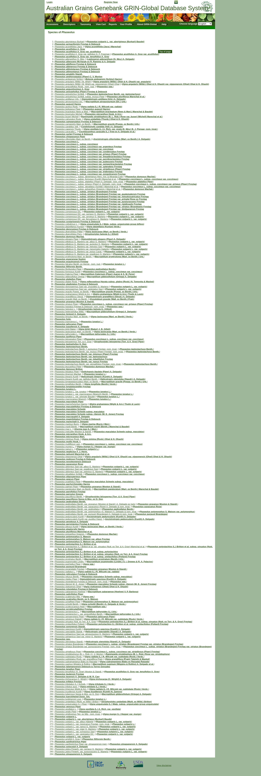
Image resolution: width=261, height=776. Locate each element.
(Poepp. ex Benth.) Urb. (116, 124)
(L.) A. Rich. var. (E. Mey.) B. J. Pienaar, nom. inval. (120, 129)
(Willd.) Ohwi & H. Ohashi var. (121, 81)
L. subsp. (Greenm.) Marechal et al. (88, 189)
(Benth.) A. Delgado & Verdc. (104, 604)
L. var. (101, 211)
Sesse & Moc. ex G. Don (79, 499)
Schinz (69, 79)
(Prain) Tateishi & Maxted (127, 659)
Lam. (68, 444)
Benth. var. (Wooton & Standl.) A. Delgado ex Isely (95, 504)
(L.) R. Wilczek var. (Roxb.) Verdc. (113, 619)
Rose (69, 464)
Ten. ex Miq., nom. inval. (77, 714)
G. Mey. (70, 59)
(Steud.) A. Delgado (110, 296)
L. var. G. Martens (76, 726)
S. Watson (73, 536)
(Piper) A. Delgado (103, 239)
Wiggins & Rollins (72, 664)
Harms (68, 104)
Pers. (68, 234)
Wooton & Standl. (74, 301)
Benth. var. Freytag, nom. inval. (88, 364)
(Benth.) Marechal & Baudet (104, 426)
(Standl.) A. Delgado (122, 379)
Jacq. (68, 46)
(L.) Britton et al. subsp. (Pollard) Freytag (95, 556)
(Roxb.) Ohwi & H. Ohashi (102, 439)
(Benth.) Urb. (104, 559)
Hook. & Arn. (103, 114)
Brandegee (151, 514)
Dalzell (68, 619)
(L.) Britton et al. (75, 544)
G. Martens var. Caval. (78, 251)
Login (49, 2)
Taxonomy (85, 24)
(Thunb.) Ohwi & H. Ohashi (106, 119)
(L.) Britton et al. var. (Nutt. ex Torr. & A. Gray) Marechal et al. (100, 546)
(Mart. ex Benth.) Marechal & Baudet (126, 489)
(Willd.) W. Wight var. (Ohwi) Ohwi (87, 84)
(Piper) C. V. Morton (78, 76)
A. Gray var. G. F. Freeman (82, 54)
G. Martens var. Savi (78, 246)
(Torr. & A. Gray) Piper (119, 341)
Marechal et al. (126, 96)
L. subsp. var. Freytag (88, 146)
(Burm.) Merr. (96, 424)
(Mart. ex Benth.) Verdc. (106, 231)
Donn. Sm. (72, 696)
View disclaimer (163, 765)
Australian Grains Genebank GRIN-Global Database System (127, 8)
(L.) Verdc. (102, 684)
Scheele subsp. (79, 411)
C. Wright (71, 679)
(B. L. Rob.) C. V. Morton (79, 654)
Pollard (69, 624)
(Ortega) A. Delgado (111, 276)
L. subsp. (76, 144)
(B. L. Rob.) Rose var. (137, 654)
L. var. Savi (75, 731)
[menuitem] (53, 24)
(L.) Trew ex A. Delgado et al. (107, 131)
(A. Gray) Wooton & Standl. (78, 671)
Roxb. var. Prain (79, 659)
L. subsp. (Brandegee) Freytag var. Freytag (100, 194)
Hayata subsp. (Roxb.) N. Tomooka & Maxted (116, 281)
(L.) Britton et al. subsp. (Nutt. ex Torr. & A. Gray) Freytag (101, 554)
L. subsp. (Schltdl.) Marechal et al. (87, 186)
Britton (69, 369)
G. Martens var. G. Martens (80, 241)
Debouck (73, 461)
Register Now (111, 2)
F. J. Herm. (71, 451)
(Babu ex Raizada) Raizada (124, 661)
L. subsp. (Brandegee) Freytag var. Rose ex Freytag (101, 199)
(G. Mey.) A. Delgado (110, 59)
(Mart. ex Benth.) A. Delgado (121, 139)
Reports (113, 24)
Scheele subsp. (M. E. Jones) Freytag (89, 414)
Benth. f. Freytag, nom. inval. (86, 349)
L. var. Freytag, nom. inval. (82, 724)
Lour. (68, 699)
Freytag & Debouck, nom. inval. (79, 306)
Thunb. (68, 129)
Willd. (69, 311)
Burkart (69, 41)
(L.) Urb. (98, 334)
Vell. (67, 126)
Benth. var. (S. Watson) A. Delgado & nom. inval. (96, 511)
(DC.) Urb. (106, 101)
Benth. (69, 266)
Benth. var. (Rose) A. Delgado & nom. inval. (92, 506)
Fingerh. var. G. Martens (79, 749)
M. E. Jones (69, 584)
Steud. (69, 296)
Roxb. (66, 106)
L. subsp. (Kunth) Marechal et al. (85, 179)
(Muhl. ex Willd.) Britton (77, 701)
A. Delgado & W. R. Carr (77, 676)
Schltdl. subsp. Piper (79, 96)
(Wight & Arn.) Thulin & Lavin (118, 294)
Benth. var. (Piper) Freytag (86, 354)
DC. (69, 101)
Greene (69, 494)
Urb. (67, 99)
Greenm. (70, 534)
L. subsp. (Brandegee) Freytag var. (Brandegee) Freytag (103, 206)
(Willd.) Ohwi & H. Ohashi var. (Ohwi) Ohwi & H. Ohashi (165, 84)
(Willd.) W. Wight (73, 81)
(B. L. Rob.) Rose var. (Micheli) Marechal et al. (121, 116)
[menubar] (107, 24)
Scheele (70, 409)
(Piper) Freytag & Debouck (81, 91)
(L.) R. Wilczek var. (101, 106)
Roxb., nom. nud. (74, 86)
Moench (70, 399)
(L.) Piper (71, 704)
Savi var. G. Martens (82, 286)
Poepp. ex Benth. (72, 291)
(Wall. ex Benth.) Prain (112, 299)
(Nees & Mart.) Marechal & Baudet (121, 111)
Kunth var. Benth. (76, 379)
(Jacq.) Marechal (102, 46)
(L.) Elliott (101, 234)
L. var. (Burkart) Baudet (115, 41)
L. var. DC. (74, 734)
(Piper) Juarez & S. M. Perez (107, 274)
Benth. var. (113, 94)
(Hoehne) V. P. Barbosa (113, 591)
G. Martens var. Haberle (82, 249)
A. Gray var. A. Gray (82, 56)
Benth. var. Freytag (84, 359)
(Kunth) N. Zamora (103, 691)
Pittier (69, 231)
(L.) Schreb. (70, 684)
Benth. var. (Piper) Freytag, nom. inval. (89, 351)
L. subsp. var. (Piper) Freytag (90, 154)
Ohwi (68, 456)
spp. (105, 86)
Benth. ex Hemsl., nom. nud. (78, 264)
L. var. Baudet (75, 396)
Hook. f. (68, 441)
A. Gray (70, 49)
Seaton (70, 259)
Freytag (71, 261)
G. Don (70, 344)
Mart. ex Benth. (73, 124)
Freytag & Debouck (77, 44)
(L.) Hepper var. (96, 446)
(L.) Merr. (85, 429)
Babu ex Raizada (76, 661)
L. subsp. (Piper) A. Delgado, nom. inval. (89, 181)
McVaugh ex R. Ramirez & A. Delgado (85, 61)
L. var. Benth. (79, 614)
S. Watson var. (166, 511)
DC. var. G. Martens (80, 214)
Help (164, 24)
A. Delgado (70, 314)
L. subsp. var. (84, 149)
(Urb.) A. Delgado (103, 99)
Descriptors (69, 24)
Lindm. (69, 561)
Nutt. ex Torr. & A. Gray (75, 621)
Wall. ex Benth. (71, 299)
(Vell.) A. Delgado (101, 126)
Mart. (70, 436)
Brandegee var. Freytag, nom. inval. (88, 646)
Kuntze (69, 226)
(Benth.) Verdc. (100, 384)
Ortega (69, 276)
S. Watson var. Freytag (82, 539)
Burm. (67, 424)
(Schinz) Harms (103, 79)
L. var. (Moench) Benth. (82, 394)
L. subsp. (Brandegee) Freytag (86, 191)
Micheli (68, 114)
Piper (68, 109)
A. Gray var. (78, 51)
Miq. (67, 596)
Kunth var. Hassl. (78, 519)
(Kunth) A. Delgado (101, 376)
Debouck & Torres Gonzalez (82, 666)
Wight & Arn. (72, 294)
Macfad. (140, 176)
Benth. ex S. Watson (76, 599)
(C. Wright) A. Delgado (110, 679)
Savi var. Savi (79, 289)
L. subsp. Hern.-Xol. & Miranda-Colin (89, 176)
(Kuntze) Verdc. (103, 226)
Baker (65, 329)
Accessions (52, 24)
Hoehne (70, 591)
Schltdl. (70, 94)
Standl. (69, 74)
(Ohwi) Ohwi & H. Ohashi (106, 586)
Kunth (67, 271)
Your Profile (126, 24)
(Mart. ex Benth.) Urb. (119, 256)
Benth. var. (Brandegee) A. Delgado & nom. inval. (94, 514)
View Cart (101, 24)
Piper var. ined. (81, 744)
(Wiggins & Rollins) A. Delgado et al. (123, 664)
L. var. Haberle (74, 721)
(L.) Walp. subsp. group (111, 224)
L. (65, 131)
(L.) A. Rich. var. (99, 709)
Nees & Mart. (72, 111)
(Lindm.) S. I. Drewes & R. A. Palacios (119, 561)
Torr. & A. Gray (73, 341)
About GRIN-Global (147, 24)
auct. (66, 686)
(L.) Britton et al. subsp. (86, 551)
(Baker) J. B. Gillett (94, 329)
